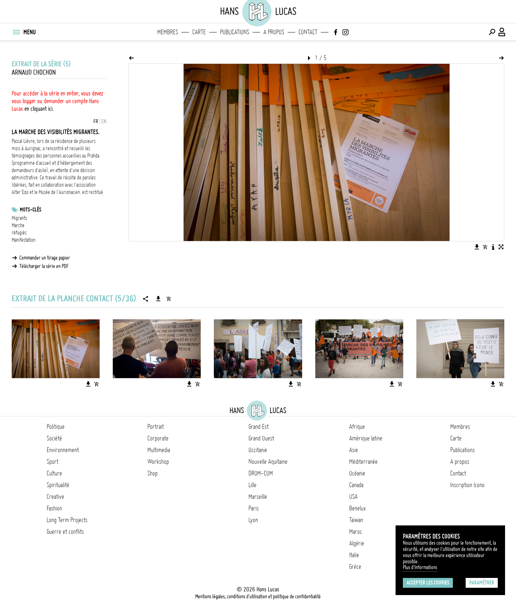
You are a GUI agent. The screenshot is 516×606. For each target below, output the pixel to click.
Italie (354, 555)
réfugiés (19, 232)
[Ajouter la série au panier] (168, 298)
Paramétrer (481, 582)
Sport (52, 461)
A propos (273, 32)
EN (104, 121)
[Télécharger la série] (158, 298)
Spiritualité (58, 485)
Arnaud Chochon (34, 72)
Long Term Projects (67, 520)
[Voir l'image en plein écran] (501, 247)
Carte (199, 32)
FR (95, 121)
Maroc (355, 531)
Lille (253, 485)
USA (353, 496)
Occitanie (258, 450)
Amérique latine (365, 438)
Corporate (158, 438)
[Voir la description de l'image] (493, 247)
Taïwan (356, 520)
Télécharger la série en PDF (44, 266)
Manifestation (23, 240)
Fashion (54, 508)
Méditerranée (363, 461)
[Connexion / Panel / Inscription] (502, 32)
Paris (254, 508)
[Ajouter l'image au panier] (485, 247)
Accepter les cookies (428, 582)
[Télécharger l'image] (477, 247)
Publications (234, 32)
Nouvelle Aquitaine (268, 461)
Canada (356, 485)
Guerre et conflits (65, 531)
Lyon (253, 520)
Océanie (357, 473)
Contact (308, 32)
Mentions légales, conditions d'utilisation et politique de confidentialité (258, 596)
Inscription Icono (467, 485)
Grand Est (259, 426)
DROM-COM (261, 473)
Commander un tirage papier (44, 258)
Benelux (357, 508)
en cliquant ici (38, 108)
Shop (152, 473)
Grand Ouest (261, 438)
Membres (167, 32)
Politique (56, 426)
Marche (18, 225)
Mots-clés (30, 209)
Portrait (155, 426)
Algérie (356, 543)
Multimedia (158, 450)
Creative (55, 496)
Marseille (258, 496)
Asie (353, 450)
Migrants (19, 218)
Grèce (355, 566)
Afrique (357, 426)
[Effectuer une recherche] (492, 32)
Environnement (63, 450)
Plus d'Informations (420, 567)
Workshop (158, 461)
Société (54, 438)
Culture (54, 473)
